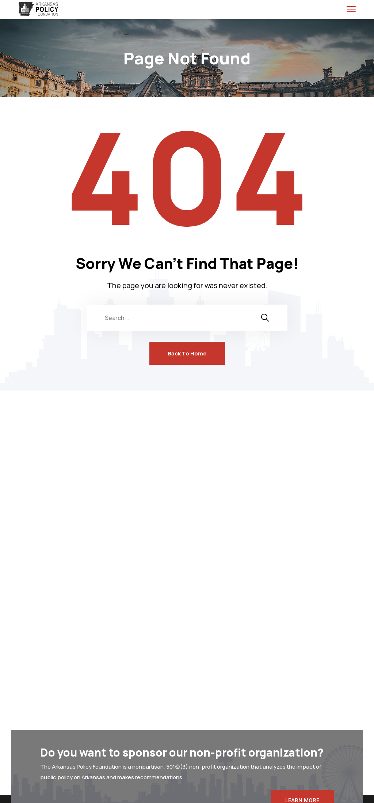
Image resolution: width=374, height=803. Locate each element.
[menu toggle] (351, 9)
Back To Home (187, 353)
